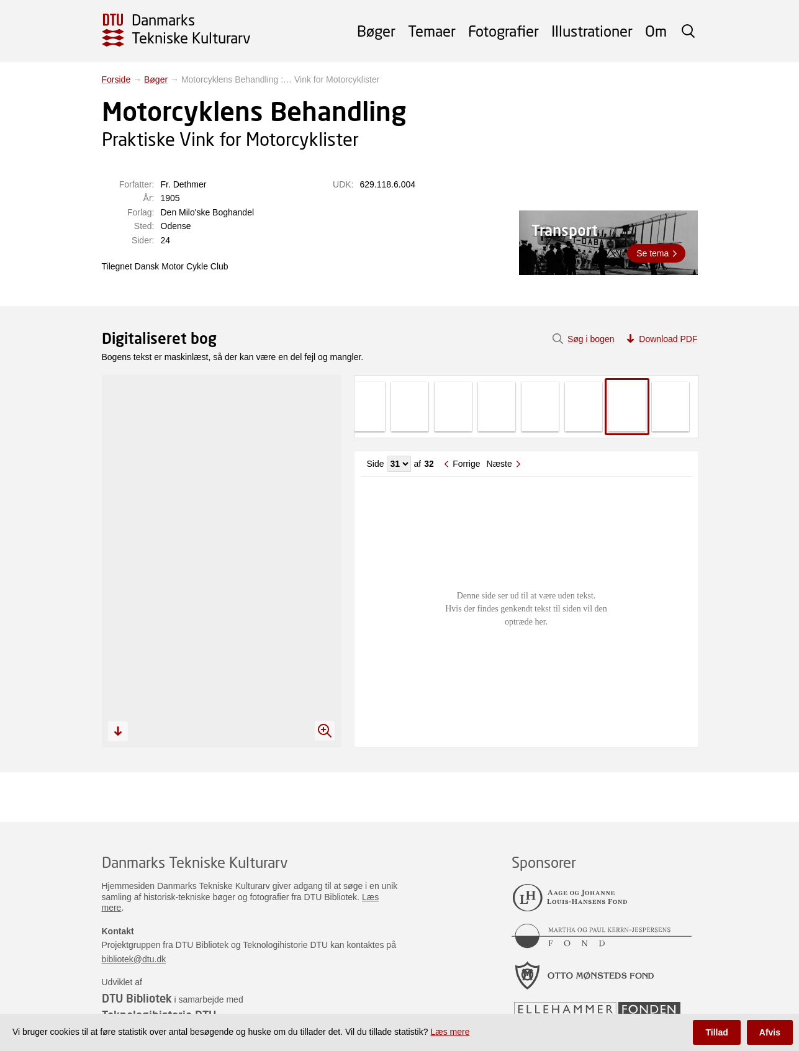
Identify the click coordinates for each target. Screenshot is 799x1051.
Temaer (432, 31)
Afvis (769, 1032)
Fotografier (503, 31)
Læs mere (449, 1032)
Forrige (466, 464)
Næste (499, 464)
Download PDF (668, 339)
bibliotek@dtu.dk (134, 959)
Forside (116, 79)
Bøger (376, 31)
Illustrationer (592, 31)
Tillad (716, 1032)
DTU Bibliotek (137, 998)
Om (656, 31)
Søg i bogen (591, 339)
